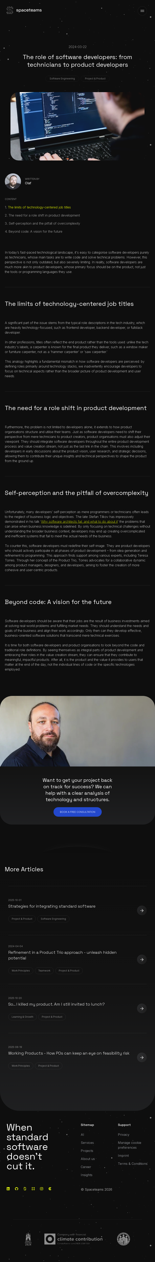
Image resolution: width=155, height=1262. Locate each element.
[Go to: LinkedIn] (8, 1188)
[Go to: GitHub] (16, 1188)
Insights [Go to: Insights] (86, 1175)
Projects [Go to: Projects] (87, 1151)
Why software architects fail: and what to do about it (79, 522)
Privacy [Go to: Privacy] (123, 1135)
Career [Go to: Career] (86, 1167)
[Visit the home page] (24, 10)
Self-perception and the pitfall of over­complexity (44, 223)
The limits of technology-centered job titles (39, 207)
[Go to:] (28, 1239)
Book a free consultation (77, 811)
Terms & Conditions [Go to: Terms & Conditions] (133, 1164)
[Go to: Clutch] (50, 1188)
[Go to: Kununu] (33, 1188)
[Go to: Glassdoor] (25, 1188)
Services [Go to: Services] (87, 1143)
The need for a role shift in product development (44, 215)
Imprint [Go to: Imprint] (123, 1156)
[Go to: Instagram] (41, 1188)
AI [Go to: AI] (82, 1135)
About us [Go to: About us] (88, 1159)
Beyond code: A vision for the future (35, 231)
